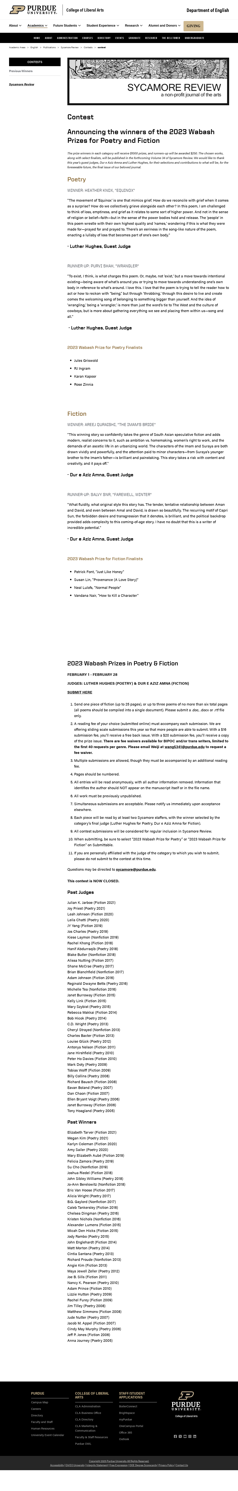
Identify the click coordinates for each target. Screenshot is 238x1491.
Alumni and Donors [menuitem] (164, 26)
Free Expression (119, 1465)
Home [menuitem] (37, 38)
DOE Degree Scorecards (143, 1465)
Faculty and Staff (42, 1422)
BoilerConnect (128, 1406)
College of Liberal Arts (85, 10)
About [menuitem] (15, 26)
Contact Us (182, 1465)
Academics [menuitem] (37, 26)
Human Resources (42, 1428)
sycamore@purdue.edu (136, 869)
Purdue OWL (83, 1443)
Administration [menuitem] (67, 38)
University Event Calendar (47, 1435)
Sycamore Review (70, 47)
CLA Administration (87, 1406)
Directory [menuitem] (104, 38)
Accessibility (57, 1465)
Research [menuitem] (134, 26)
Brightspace (127, 1413)
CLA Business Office (88, 1413)
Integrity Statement (97, 1465)
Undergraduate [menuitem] (194, 38)
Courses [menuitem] (87, 38)
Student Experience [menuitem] (103, 26)
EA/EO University (75, 1465)
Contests (88, 47)
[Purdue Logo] (33, 9)
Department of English (208, 10)
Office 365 (125, 1432)
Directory (37, 1415)
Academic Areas (17, 47)
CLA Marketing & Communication (86, 1428)
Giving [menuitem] (193, 26)
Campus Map (39, 1402)
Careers (36, 1409)
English (34, 47)
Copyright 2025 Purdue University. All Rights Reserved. (119, 1461)
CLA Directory (84, 1419)
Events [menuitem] (119, 38)
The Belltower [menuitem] (171, 38)
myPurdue (125, 1419)
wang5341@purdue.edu (185, 746)
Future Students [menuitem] (67, 26)
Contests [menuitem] (34, 62)
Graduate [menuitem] (135, 38)
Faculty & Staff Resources (91, 1437)
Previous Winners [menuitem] (20, 71)
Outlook (124, 1439)
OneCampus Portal (131, 1426)
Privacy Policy (166, 1465)
